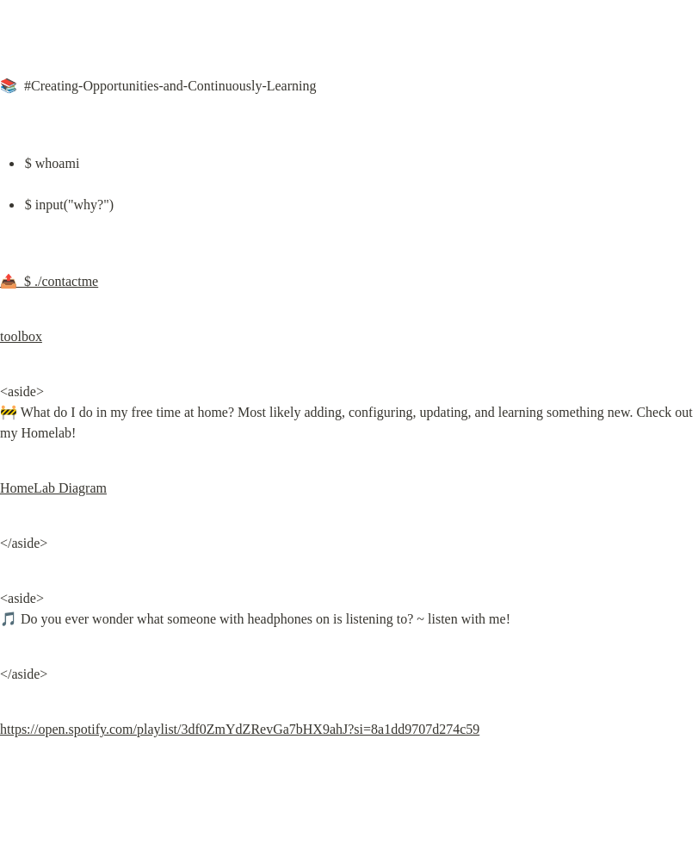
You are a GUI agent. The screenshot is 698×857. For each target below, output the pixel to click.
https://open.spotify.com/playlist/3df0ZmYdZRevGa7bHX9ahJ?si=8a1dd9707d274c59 (239, 729)
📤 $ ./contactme (49, 281)
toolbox (21, 336)
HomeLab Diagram (53, 488)
